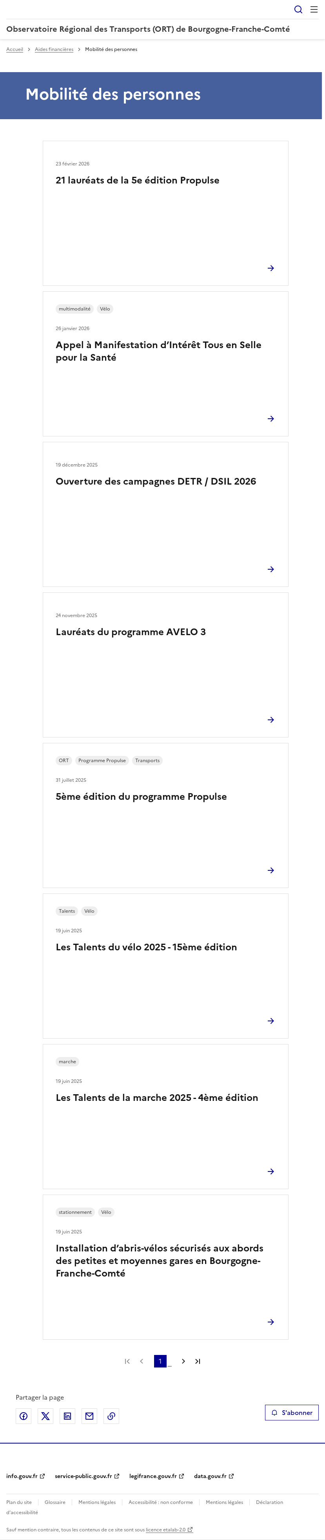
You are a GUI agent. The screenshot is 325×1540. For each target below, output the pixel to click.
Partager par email (89, 1416)
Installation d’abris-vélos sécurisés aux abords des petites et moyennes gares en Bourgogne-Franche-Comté (159, 1260)
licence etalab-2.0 (165, 1529)
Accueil (14, 49)
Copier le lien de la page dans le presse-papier (111, 1416)
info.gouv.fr (22, 1476)
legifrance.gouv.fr (153, 1476)
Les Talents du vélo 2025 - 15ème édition (146, 947)
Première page (127, 1361)
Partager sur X (45, 1416)
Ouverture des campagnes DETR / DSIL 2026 (156, 481)
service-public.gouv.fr (83, 1476)
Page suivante (183, 1361)
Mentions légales (97, 1502)
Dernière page (197, 1361)
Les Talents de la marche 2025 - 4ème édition (157, 1098)
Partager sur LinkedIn (67, 1416)
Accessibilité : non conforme (161, 1502)
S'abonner (291, 1412)
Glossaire (55, 1502)
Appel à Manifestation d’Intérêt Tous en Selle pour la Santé (158, 351)
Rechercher (298, 9)
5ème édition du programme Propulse (141, 797)
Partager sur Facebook (23, 1416)
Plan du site (19, 1502)
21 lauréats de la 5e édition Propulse (138, 180)
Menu (314, 9)
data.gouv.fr (210, 1476)
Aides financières (54, 49)
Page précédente (141, 1361)
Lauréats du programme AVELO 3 (131, 632)
